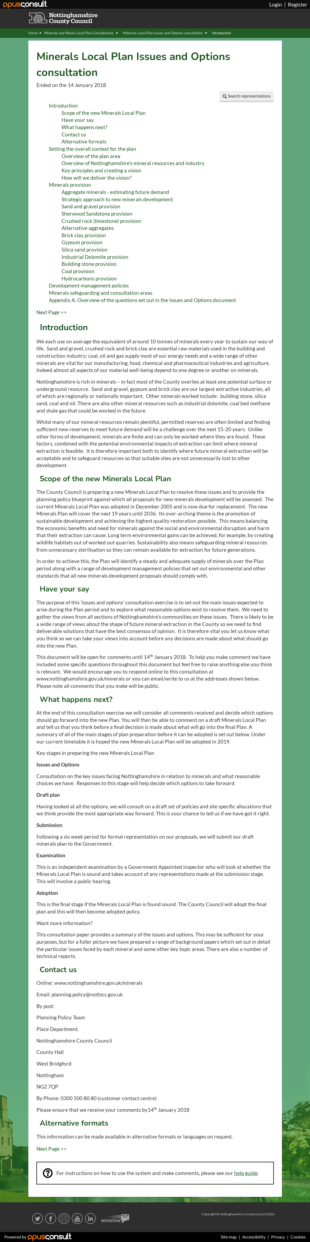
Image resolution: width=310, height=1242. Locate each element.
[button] (246, 96)
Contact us (74, 135)
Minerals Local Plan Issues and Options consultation (163, 33)
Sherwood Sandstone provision (97, 214)
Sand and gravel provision (91, 206)
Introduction (63, 106)
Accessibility (253, 1236)
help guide (246, 1173)
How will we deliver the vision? (97, 178)
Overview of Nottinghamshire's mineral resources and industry (133, 163)
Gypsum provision (82, 242)
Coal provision (78, 271)
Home (33, 33)
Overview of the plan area (91, 156)
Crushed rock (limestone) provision (101, 221)
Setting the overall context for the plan (92, 149)
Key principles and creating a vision (101, 170)
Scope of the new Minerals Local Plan (104, 113)
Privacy (278, 1236)
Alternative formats (84, 142)
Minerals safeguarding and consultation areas (100, 293)
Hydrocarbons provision (89, 279)
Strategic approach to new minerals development (117, 199)
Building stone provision (89, 264)
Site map (229, 1236)
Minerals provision (70, 185)
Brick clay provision (84, 235)
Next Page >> (51, 312)
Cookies (298, 1236)
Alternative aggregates (88, 228)
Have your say (78, 120)
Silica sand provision (85, 250)
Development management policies (89, 286)
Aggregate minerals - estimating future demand (115, 192)
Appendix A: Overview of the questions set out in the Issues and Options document (142, 300)
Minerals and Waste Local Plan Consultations (79, 33)
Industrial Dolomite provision (95, 257)
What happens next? (84, 127)
